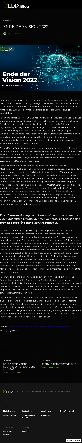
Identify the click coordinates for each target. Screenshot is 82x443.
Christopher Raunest (13, 372)
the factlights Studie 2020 (20, 326)
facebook (25, 431)
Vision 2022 (45, 415)
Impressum (7, 431)
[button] (77, 4)
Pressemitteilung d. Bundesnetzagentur (53, 326)
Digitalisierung (9, 411)
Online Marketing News (69, 411)
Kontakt (6, 435)
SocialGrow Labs (9, 415)
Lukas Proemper (14, 33)
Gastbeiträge (27, 411)
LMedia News (7, 360)
